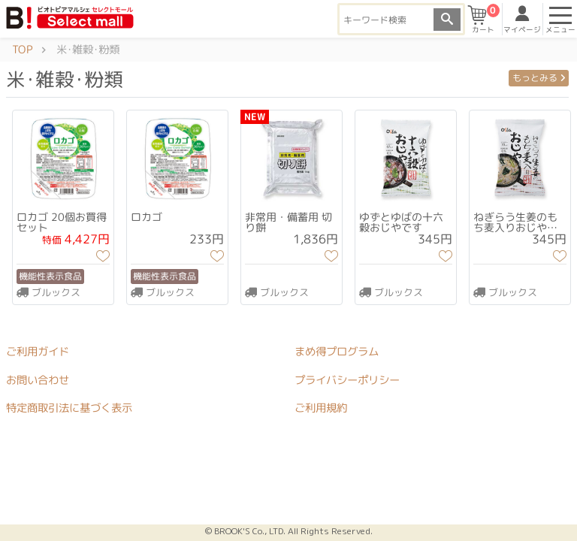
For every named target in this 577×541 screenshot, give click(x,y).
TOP (22, 49)
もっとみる (538, 77)
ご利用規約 (321, 408)
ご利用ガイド (37, 351)
